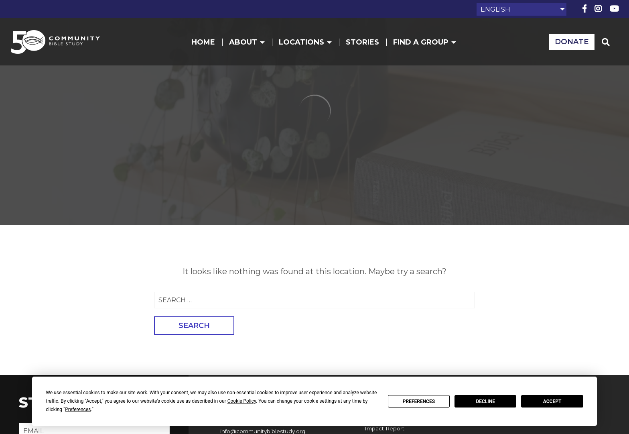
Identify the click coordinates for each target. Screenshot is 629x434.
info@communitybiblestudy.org (261, 430)
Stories (365, 45)
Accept (552, 401)
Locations (308, 45)
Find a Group (427, 45)
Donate (566, 45)
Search (194, 325)
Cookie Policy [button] (241, 401)
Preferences (419, 401)
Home (206, 45)
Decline (485, 401)
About (250, 45)
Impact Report (383, 427)
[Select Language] (521, 9)
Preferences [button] (78, 409)
